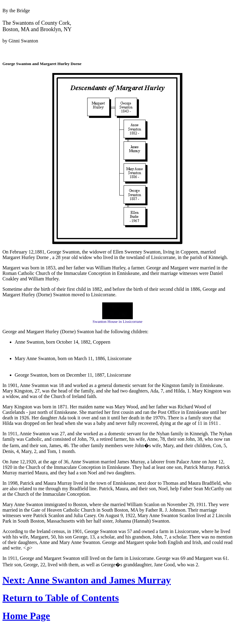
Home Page (26, 615)
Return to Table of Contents (60, 597)
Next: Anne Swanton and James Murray (86, 580)
